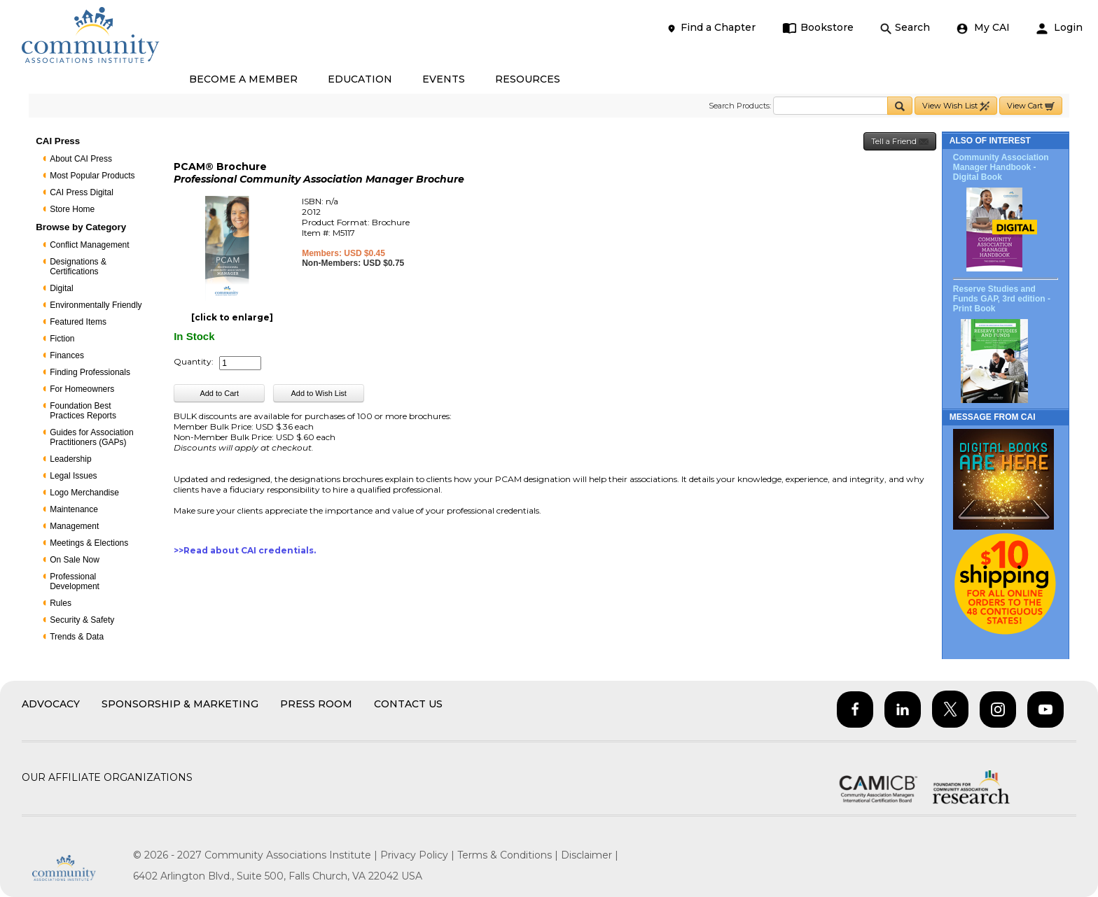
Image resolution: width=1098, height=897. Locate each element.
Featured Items (78, 322)
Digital (61, 288)
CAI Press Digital (81, 192)
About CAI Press (81, 159)
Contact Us (408, 704)
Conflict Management (89, 245)
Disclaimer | (589, 855)
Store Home (72, 209)
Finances (67, 355)
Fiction (62, 339)
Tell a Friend (900, 141)
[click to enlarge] (232, 317)
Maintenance (74, 509)
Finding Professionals (90, 372)
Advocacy (51, 704)
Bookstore (818, 27)
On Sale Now (74, 560)
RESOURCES (527, 79)
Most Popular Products (92, 176)
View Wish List (955, 106)
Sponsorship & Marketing (180, 704)
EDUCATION (360, 79)
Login (1059, 27)
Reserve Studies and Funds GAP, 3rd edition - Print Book (1001, 298)
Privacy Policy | (418, 855)
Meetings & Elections (89, 543)
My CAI (983, 27)
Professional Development (74, 581)
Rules (60, 603)
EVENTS (443, 79)
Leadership (70, 459)
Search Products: (740, 106)
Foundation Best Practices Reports (83, 411)
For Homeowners (82, 389)
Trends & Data (77, 637)
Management (74, 526)
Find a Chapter (711, 27)
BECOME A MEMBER (243, 79)
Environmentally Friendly (95, 305)
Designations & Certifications (78, 266)
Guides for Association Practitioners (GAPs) (91, 437)
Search (905, 27)
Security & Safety (82, 620)
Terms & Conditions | (509, 855)
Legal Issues (73, 476)
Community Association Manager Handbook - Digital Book (1001, 167)
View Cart (1031, 106)
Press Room (316, 704)
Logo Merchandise (84, 492)
